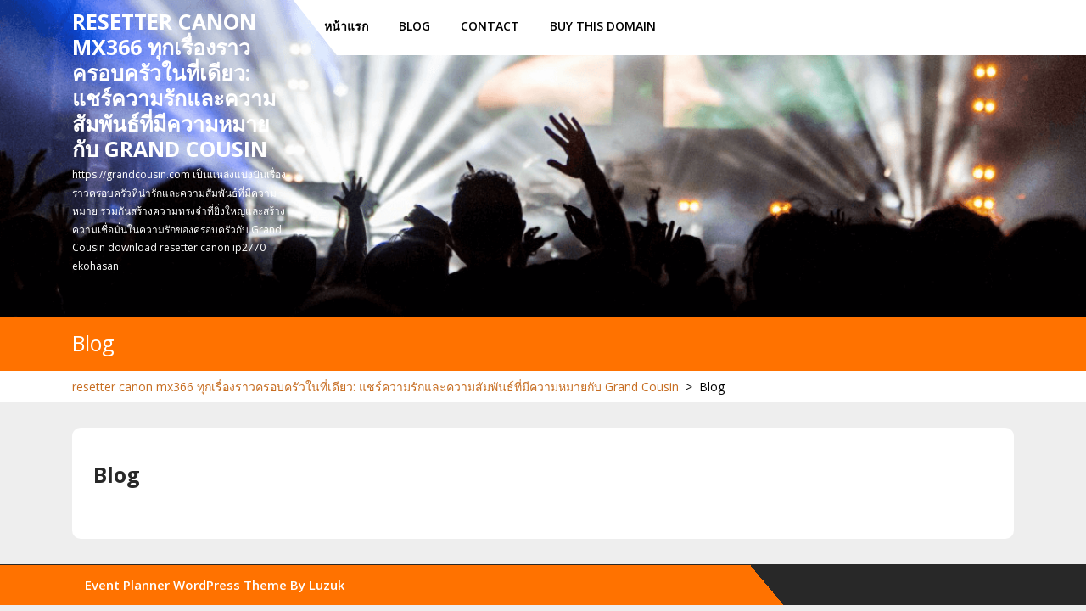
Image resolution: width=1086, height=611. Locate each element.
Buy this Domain (603, 26)
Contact (490, 26)
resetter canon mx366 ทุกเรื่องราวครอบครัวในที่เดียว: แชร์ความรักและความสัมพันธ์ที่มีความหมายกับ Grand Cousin (174, 85)
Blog (414, 26)
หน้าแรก (346, 26)
